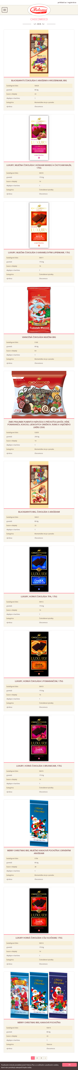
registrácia (72, 2)
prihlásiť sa (62, 2)
